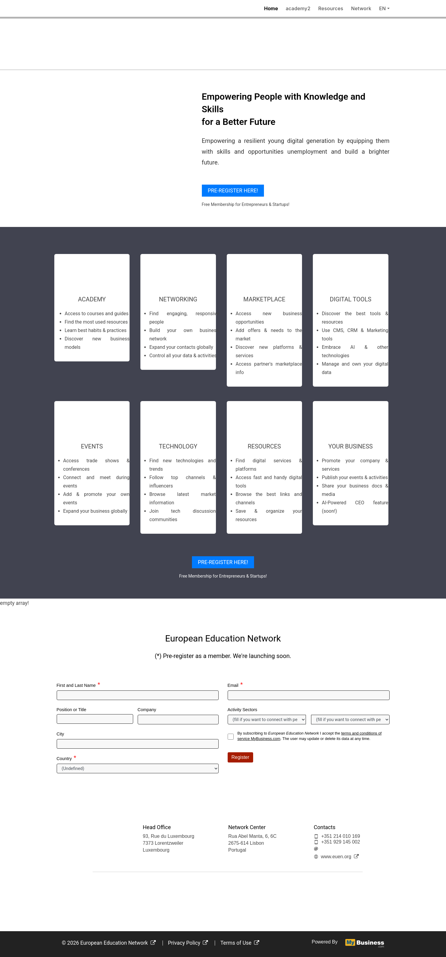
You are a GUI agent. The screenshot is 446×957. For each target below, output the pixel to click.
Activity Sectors (242, 709)
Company (147, 709)
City (60, 734)
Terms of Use (239, 943)
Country (64, 758)
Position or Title (71, 709)
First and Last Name (76, 685)
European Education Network (118, 943)
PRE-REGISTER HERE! (233, 191)
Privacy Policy (188, 943)
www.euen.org (340, 856)
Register (241, 757)
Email (233, 685)
